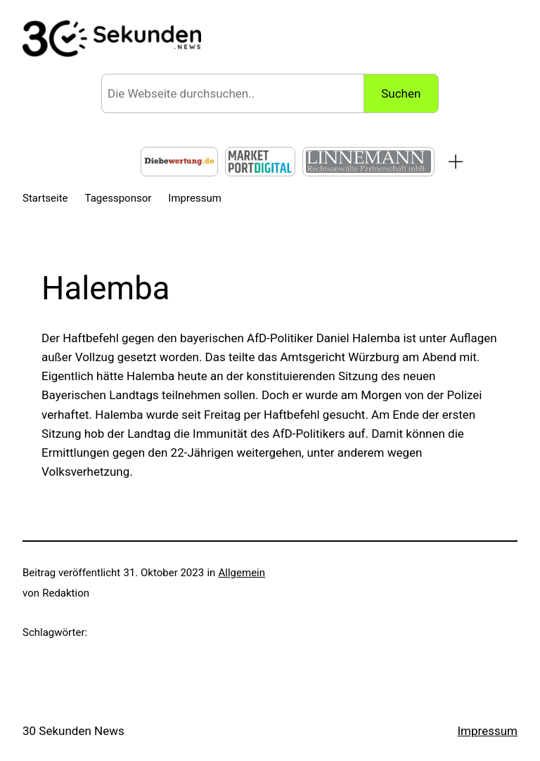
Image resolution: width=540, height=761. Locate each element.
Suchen (400, 93)
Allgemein (242, 572)
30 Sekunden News (73, 731)
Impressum (487, 731)
